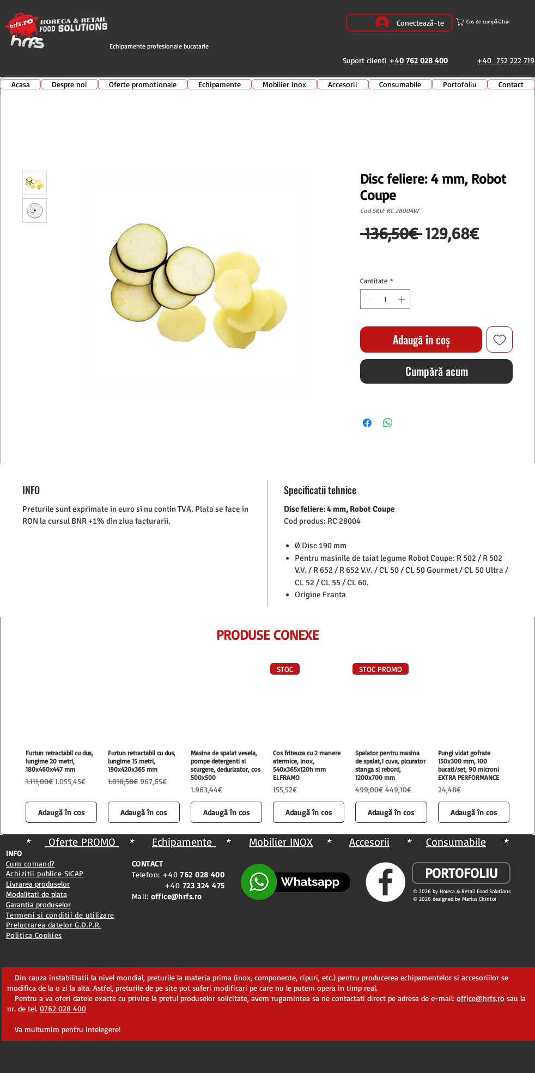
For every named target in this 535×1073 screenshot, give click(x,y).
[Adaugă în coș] (61, 812)
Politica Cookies (34, 934)
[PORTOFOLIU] (461, 873)
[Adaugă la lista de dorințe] (500, 339)
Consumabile (456, 841)
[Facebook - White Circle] (385, 882)
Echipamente (184, 841)
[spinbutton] (385, 299)
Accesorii (369, 841)
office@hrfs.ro (480, 998)
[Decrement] (368, 299)
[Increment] (402, 299)
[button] (495, 22)
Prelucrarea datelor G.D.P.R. (53, 924)
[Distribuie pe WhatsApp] (387, 422)
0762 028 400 (63, 1008)
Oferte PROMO (82, 841)
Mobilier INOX (281, 841)
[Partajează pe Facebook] (367, 422)
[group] (267, 744)
